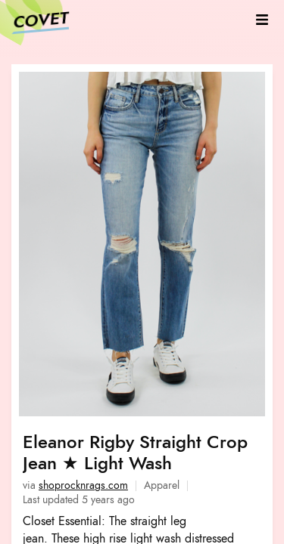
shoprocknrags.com (83, 485)
